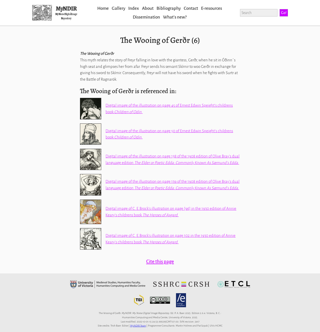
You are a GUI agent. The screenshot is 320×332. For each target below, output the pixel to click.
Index (133, 8)
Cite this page (160, 261)
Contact (191, 8)
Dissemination (146, 17)
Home (103, 8)
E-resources (211, 8)
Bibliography (168, 8)
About (148, 8)
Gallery (118, 8)
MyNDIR (66, 9)
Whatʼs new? (174, 17)
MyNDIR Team (138, 325)
